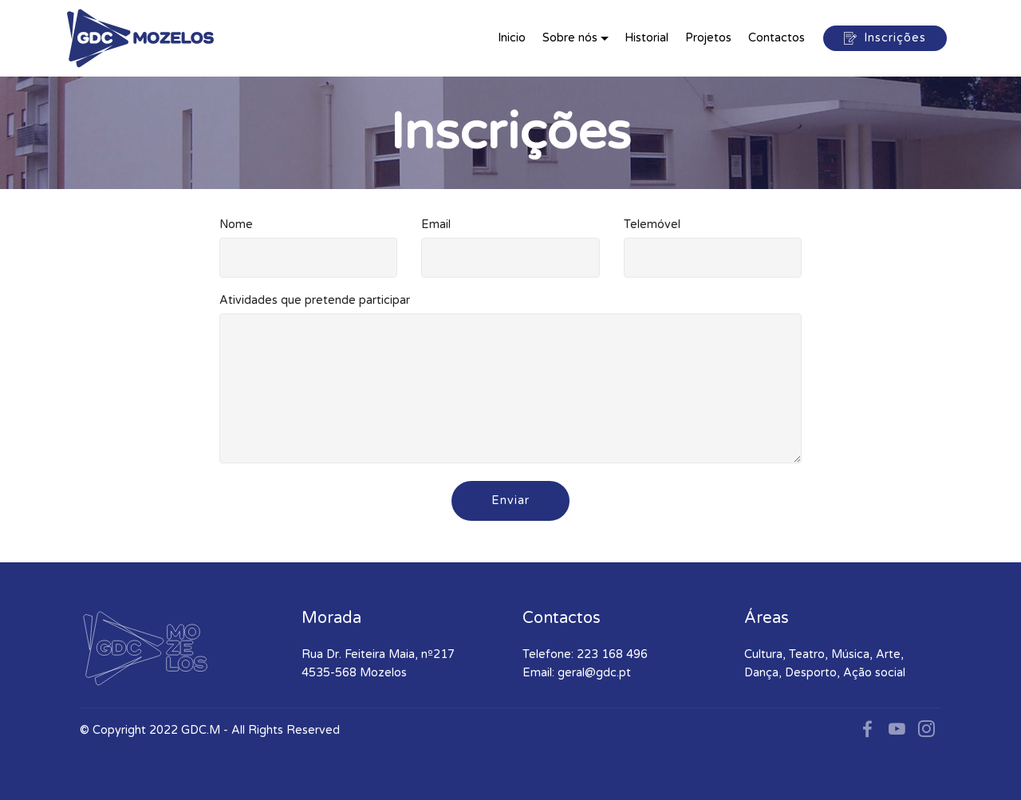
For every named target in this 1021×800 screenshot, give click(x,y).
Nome (236, 224)
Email (436, 224)
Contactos (776, 38)
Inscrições (885, 38)
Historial (646, 38)
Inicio (512, 38)
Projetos (708, 38)
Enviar (510, 500)
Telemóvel (652, 224)
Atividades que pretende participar (314, 300)
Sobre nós (569, 38)
